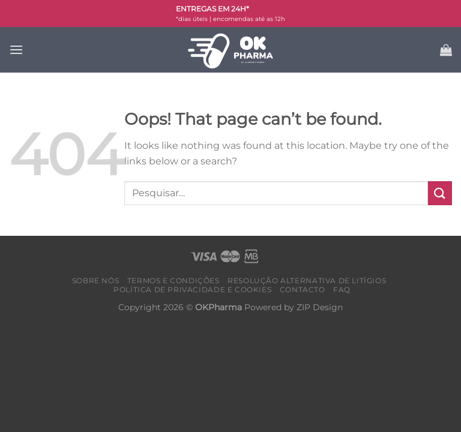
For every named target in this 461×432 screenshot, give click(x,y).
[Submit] (440, 193)
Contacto (302, 289)
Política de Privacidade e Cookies (192, 289)
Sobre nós (95, 280)
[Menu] (16, 49)
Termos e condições (173, 280)
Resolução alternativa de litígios (306, 280)
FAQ (342, 289)
